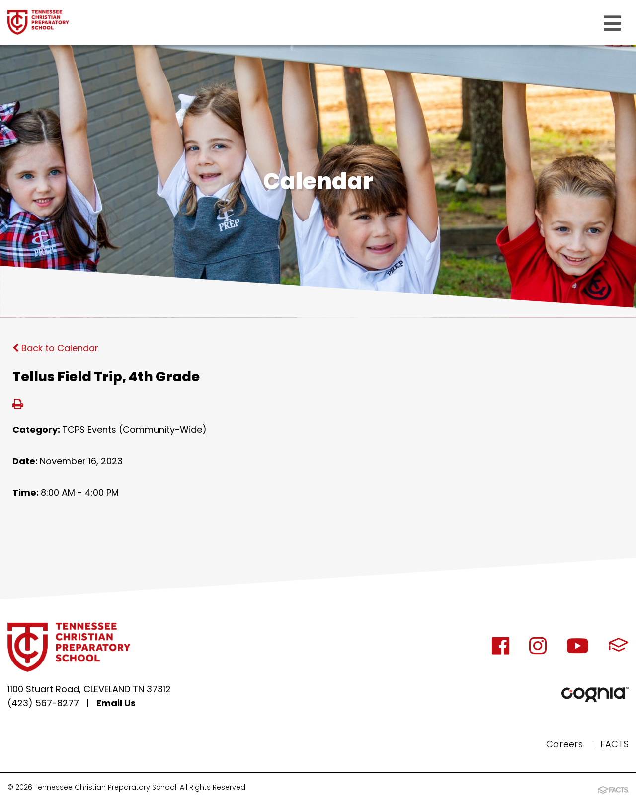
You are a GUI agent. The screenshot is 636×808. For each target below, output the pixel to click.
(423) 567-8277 (43, 703)
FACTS (614, 744)
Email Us (116, 703)
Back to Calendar (55, 348)
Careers (564, 744)
